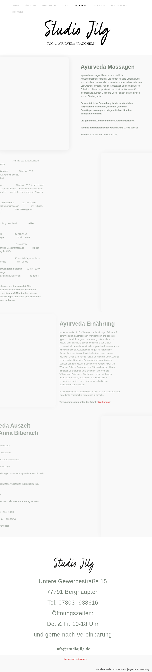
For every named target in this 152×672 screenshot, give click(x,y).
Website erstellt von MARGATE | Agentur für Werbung (121, 669)
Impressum (68, 659)
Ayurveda (77, 5)
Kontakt (129, 5)
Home (20, 5)
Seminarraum (112, 5)
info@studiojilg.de (72, 648)
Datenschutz (81, 659)
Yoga (64, 5)
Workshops (50, 5)
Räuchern (93, 5)
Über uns (33, 5)
